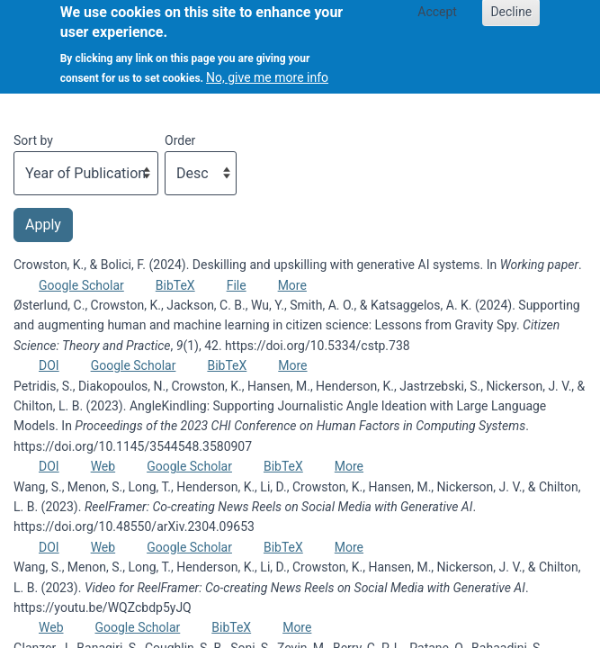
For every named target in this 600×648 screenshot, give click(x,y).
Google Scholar (81, 285)
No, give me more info (267, 70)
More (292, 285)
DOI (49, 365)
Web (103, 466)
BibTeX (175, 285)
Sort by (33, 140)
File (236, 285)
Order (180, 140)
